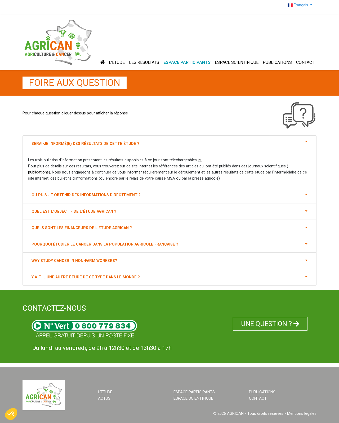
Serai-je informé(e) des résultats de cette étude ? (169, 143)
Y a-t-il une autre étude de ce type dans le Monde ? (169, 276)
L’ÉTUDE (117, 62)
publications (38, 172)
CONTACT (305, 62)
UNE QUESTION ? (270, 324)
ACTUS (104, 398)
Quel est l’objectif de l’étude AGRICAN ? (169, 211)
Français (298, 5)
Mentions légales (301, 413)
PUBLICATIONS (277, 62)
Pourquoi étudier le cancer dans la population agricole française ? (169, 244)
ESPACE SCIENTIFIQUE (236, 62)
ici (200, 160)
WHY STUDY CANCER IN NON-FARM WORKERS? (169, 260)
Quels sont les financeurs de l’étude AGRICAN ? (169, 227)
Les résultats (144, 62)
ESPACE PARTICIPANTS (187, 62)
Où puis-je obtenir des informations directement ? (169, 194)
